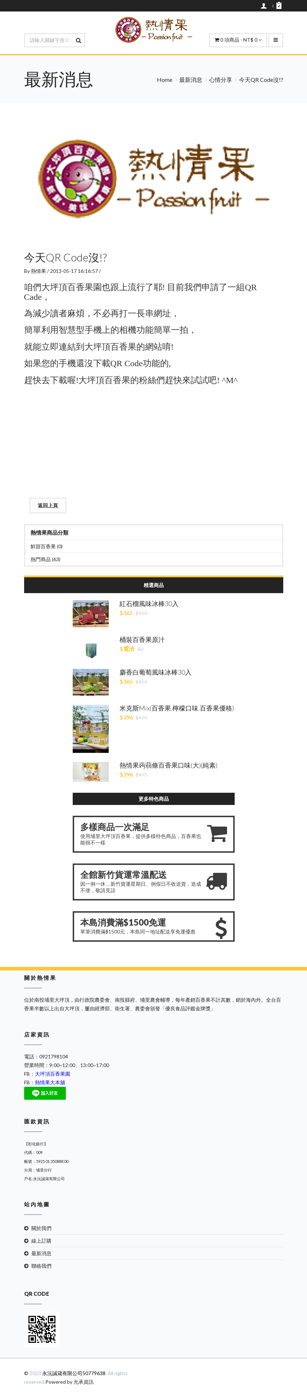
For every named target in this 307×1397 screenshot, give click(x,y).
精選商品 (154, 585)
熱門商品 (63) (45, 559)
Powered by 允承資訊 (69, 1382)
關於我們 (41, 1228)
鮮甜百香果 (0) (47, 546)
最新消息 (190, 79)
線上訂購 (41, 1241)
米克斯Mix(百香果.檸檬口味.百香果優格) (176, 708)
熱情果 (38, 271)
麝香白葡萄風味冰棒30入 (155, 672)
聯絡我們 (41, 1266)
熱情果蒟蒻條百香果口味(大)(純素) (168, 765)
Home (164, 79)
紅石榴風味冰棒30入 (149, 603)
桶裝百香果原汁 (142, 639)
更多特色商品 (154, 799)
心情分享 (220, 79)
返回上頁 (48, 505)
